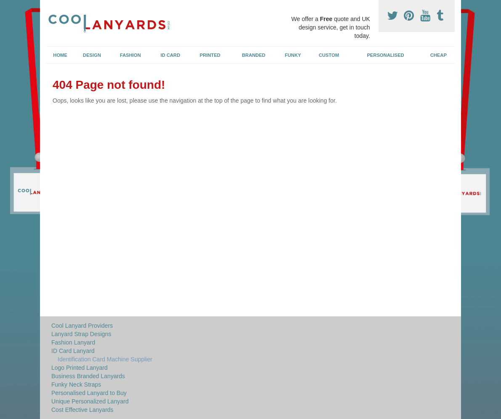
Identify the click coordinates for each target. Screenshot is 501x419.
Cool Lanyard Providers (82, 325)
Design (92, 55)
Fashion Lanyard (73, 342)
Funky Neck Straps (76, 384)
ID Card (170, 55)
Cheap (438, 55)
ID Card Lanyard (73, 350)
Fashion (130, 55)
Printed (210, 55)
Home (60, 55)
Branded (253, 55)
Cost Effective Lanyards (82, 409)
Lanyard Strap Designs (81, 334)
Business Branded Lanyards (88, 376)
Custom (329, 55)
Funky (293, 55)
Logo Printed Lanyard (79, 367)
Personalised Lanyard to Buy (89, 393)
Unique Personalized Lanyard (90, 401)
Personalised (385, 55)
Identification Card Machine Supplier (105, 359)
